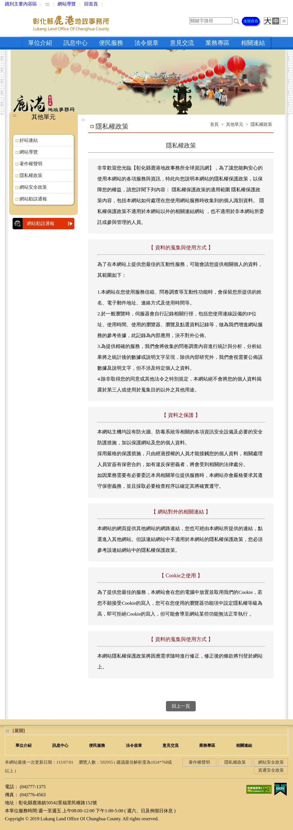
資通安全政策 (271, 770)
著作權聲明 (30, 163)
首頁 (214, 124)
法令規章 (146, 42)
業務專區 (217, 42)
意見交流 (182, 42)
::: (47, 4)
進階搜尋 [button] (250, 21)
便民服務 (111, 42)
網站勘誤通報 (33, 199)
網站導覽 (67, 4)
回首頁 (91, 4)
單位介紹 (40, 42)
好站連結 (28, 140)
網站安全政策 (33, 187)
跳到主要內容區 (21, 4)
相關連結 (253, 42)
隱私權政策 (30, 175)
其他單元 (234, 124)
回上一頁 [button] (181, 706)
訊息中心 (76, 42)
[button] (236, 20)
